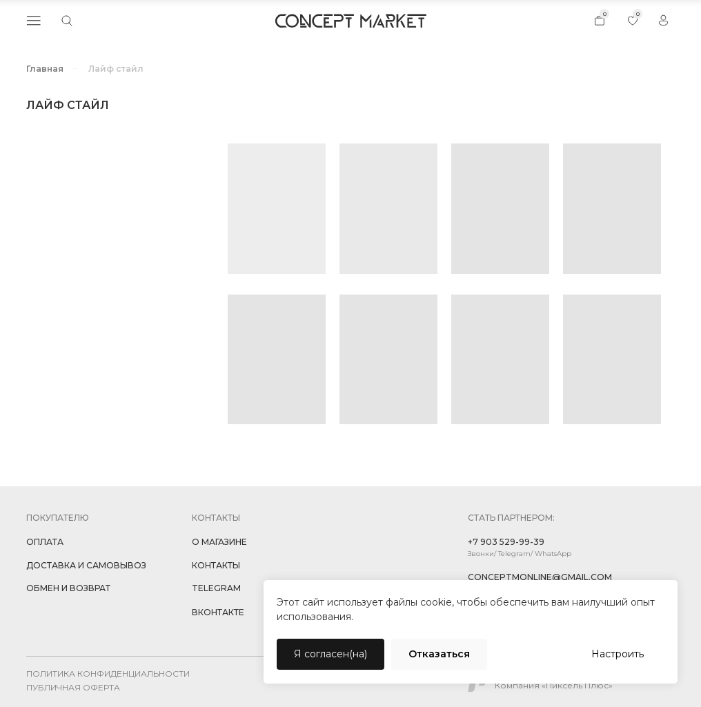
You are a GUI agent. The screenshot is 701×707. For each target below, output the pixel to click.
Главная (44, 68)
